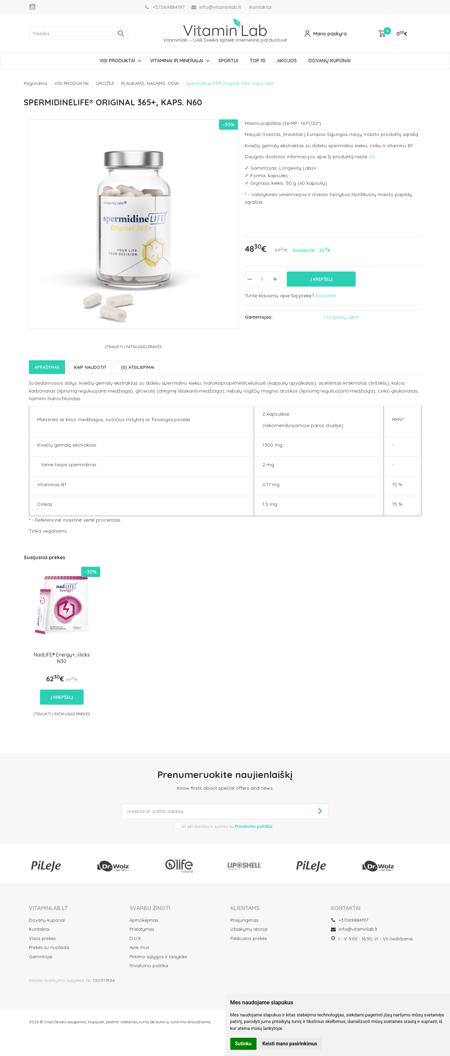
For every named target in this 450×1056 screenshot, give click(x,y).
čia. (372, 156)
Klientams (245, 908)
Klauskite (325, 295)
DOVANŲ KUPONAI (329, 60)
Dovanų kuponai (47, 920)
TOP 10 (257, 60)
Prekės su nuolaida (49, 947)
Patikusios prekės (248, 938)
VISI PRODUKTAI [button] (117, 60)
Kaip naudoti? (90, 367)
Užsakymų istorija (249, 929)
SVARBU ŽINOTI (149, 908)
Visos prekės (42, 938)
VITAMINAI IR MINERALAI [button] (176, 60)
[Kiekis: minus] (250, 279)
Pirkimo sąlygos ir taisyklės (158, 956)
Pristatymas (141, 929)
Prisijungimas (244, 920)
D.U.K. (135, 938)
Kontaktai (260, 7)
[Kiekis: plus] (275, 279)
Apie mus (139, 947)
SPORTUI (228, 60)
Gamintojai (40, 956)
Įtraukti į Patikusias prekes (133, 346)
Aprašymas (47, 367)
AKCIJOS (287, 60)
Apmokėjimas (143, 920)
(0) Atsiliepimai (137, 367)
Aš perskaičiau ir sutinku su (226, 826)
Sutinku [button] (243, 1043)
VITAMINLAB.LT (48, 908)
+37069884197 (349, 920)
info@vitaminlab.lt (354, 929)
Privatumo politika (148, 965)
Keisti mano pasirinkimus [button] (289, 1043)
